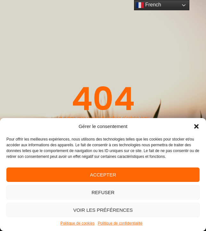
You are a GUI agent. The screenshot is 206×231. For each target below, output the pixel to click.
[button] (196, 126)
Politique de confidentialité (120, 223)
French (148, 5)
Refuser (103, 192)
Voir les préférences (103, 210)
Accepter (103, 174)
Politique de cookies (77, 223)
